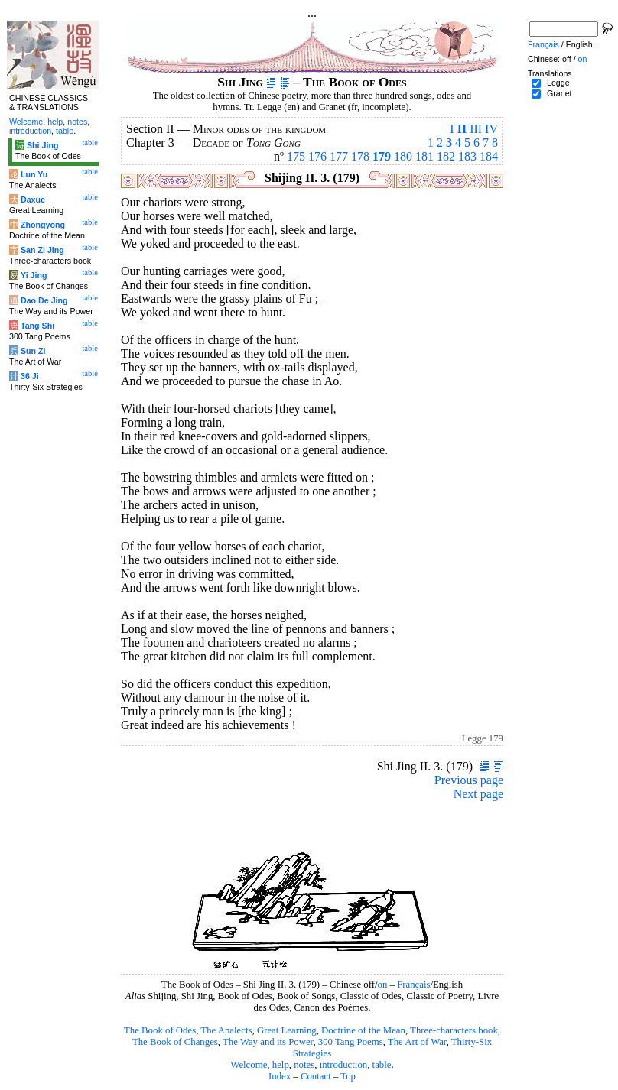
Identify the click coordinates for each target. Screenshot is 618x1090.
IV (491, 128)
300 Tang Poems (350, 1041)
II (462, 128)
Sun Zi (33, 350)
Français (413, 984)
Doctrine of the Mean (363, 1030)
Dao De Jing (44, 300)
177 (339, 156)
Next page (478, 793)
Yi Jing (34, 275)
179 (381, 156)
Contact (316, 1076)
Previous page (468, 780)
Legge (558, 82)
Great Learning (287, 1030)
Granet (559, 93)
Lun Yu (34, 174)
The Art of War (417, 1041)
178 (360, 156)
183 (467, 156)
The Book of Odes (160, 1030)
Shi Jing (42, 145)
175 (296, 156)
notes (304, 1064)
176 (317, 156)
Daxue (33, 199)
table (382, 1064)
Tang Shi (37, 325)
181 (424, 156)
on (383, 984)
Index (279, 1076)
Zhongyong (43, 224)
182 (446, 156)
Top (348, 1076)
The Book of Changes (175, 1041)
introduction (344, 1064)
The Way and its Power (268, 1041)
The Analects (226, 1030)
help (280, 1064)
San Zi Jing (42, 250)
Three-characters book (454, 1030)
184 (489, 156)
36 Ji (30, 376)
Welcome (248, 1064)
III (476, 128)
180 (403, 156)
